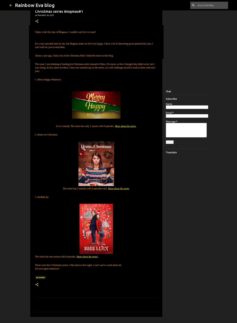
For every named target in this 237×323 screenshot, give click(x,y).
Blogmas (40, 278)
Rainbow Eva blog (35, 5)
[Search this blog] (212, 5)
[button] (37, 21)
